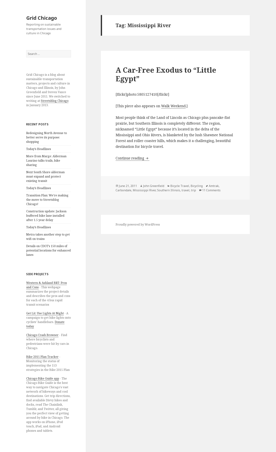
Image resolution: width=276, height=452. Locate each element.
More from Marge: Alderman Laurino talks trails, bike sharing (46, 160)
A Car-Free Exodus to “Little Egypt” (166, 74)
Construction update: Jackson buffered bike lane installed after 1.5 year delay (46, 215)
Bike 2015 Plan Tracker (42, 357)
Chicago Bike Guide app (42, 378)
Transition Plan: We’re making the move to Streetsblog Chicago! (47, 199)
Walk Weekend (173, 106)
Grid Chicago (41, 17)
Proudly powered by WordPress (138, 224)
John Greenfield (153, 186)
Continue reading (132, 158)
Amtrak (214, 186)
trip (193, 190)
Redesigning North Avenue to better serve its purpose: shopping (46, 137)
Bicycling (197, 186)
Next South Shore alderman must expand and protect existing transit (45, 176)
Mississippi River (144, 190)
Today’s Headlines (38, 149)
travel (185, 190)
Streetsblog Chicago (54, 101)
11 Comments (211, 190)
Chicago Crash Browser (42, 335)
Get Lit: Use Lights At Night (45, 313)
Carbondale (123, 190)
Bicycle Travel (179, 186)
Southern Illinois (168, 190)
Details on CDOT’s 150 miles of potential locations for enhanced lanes (48, 250)
